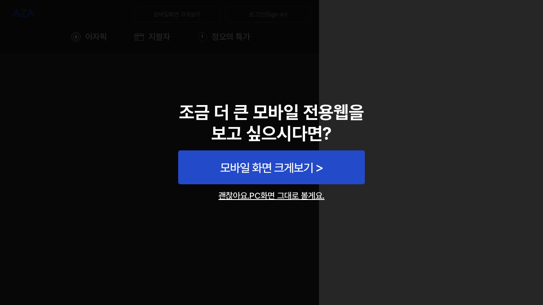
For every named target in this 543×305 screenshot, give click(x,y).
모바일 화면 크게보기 (266, 168)
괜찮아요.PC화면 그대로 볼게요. (271, 196)
